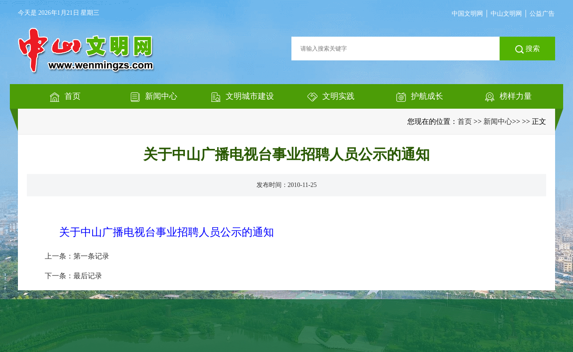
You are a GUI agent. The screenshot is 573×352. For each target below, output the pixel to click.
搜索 (527, 49)
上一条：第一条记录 (77, 256)
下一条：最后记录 (73, 276)
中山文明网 (506, 13)
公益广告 (542, 13)
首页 (465, 121)
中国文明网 (467, 13)
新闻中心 (497, 121)
